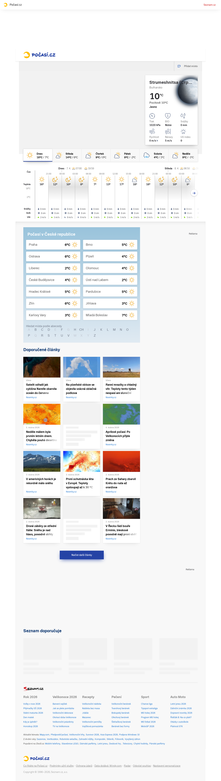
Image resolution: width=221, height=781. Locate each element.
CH (81, 329)
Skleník (110, 739)
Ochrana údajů (84, 765)
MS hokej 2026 (148, 713)
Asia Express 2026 (109, 734)
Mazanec (86, 717)
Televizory (127, 743)
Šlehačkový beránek (121, 722)
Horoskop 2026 (30, 726)
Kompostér (100, 739)
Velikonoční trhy (76, 734)
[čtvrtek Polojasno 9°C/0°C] (95, 155)
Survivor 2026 (92, 734)
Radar (127, 765)
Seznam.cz (210, 4)
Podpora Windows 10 (129, 734)
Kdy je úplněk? (30, 722)
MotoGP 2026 (147, 726)
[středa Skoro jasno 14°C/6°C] (66, 155)
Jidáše (85, 713)
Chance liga (146, 704)
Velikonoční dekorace (63, 713)
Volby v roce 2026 (31, 704)
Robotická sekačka (68, 739)
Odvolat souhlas (142, 765)
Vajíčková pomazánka (92, 726)
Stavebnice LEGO (70, 743)
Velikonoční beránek (121, 704)
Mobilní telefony (52, 743)
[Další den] (194, 192)
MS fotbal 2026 (148, 722)
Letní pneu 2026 (178, 704)
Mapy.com (44, 734)
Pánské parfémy (157, 743)
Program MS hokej (150, 717)
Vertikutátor (52, 739)
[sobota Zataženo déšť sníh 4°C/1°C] (154, 155)
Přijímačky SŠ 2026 (32, 708)
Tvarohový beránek (120, 708)
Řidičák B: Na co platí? (181, 717)
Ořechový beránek (120, 717)
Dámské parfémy (88, 743)
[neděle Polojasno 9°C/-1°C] (183, 155)
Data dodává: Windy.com (108, 765)
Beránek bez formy (120, 726)
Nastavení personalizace (166, 765)
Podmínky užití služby (62, 765)
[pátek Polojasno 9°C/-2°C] (125, 155)
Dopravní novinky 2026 (181, 713)
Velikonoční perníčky (92, 722)
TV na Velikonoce (61, 726)
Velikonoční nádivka (91, 704)
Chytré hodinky (141, 743)
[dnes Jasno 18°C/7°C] (37, 155)
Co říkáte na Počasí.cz (35, 765)
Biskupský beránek (120, 713)
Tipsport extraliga (149, 708)
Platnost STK (176, 726)
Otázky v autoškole (179, 722)
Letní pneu (103, 743)
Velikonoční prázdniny (63, 722)
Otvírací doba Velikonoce (64, 717)
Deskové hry (115, 743)
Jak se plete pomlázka (63, 708)
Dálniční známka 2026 (181, 708)
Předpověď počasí (59, 734)
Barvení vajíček (60, 704)
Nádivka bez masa (91, 708)
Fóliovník (119, 739)
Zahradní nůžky (86, 739)
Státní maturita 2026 (33, 713)
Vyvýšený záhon (132, 739)
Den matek (28, 717)
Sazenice (41, 739)
